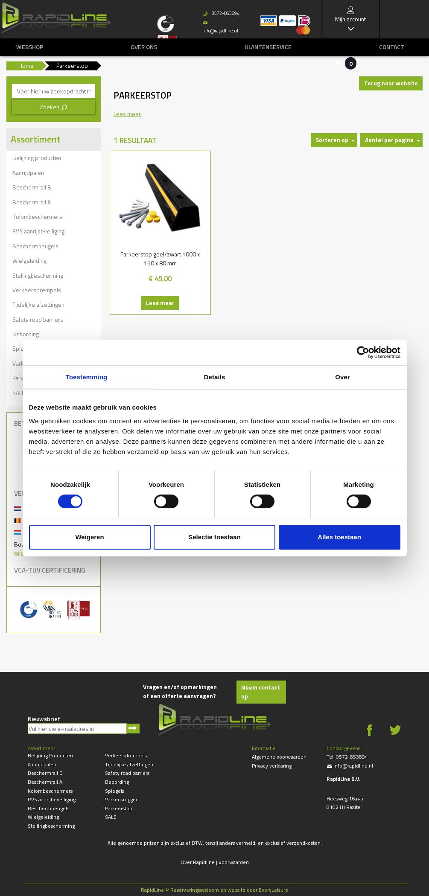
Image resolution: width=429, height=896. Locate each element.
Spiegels (114, 791)
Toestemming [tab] (87, 377)
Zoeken (53, 106)
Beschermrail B (31, 187)
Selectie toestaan (214, 537)
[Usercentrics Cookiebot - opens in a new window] (363, 352)
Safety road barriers (37, 319)
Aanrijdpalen (28, 172)
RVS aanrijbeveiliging (38, 231)
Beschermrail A (31, 202)
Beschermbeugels (35, 245)
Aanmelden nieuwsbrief (133, 728)
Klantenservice (268, 47)
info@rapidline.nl (350, 766)
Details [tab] (214, 377)
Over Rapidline (198, 862)
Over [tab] (342, 377)
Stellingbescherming (37, 275)
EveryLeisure (273, 890)
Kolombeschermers (37, 216)
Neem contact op (260, 692)
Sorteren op (331, 139)
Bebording (25, 333)
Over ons (144, 47)
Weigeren (89, 537)
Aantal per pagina (389, 139)
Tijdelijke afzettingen (38, 304)
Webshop (29, 47)
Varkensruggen (122, 799)
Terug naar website (391, 83)
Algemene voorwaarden (279, 757)
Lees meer (160, 302)
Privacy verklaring (272, 766)
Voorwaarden (234, 862)
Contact (391, 47)
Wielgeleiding (29, 260)
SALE (111, 817)
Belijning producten (36, 157)
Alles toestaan (339, 537)
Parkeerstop (118, 808)
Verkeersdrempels (36, 289)
